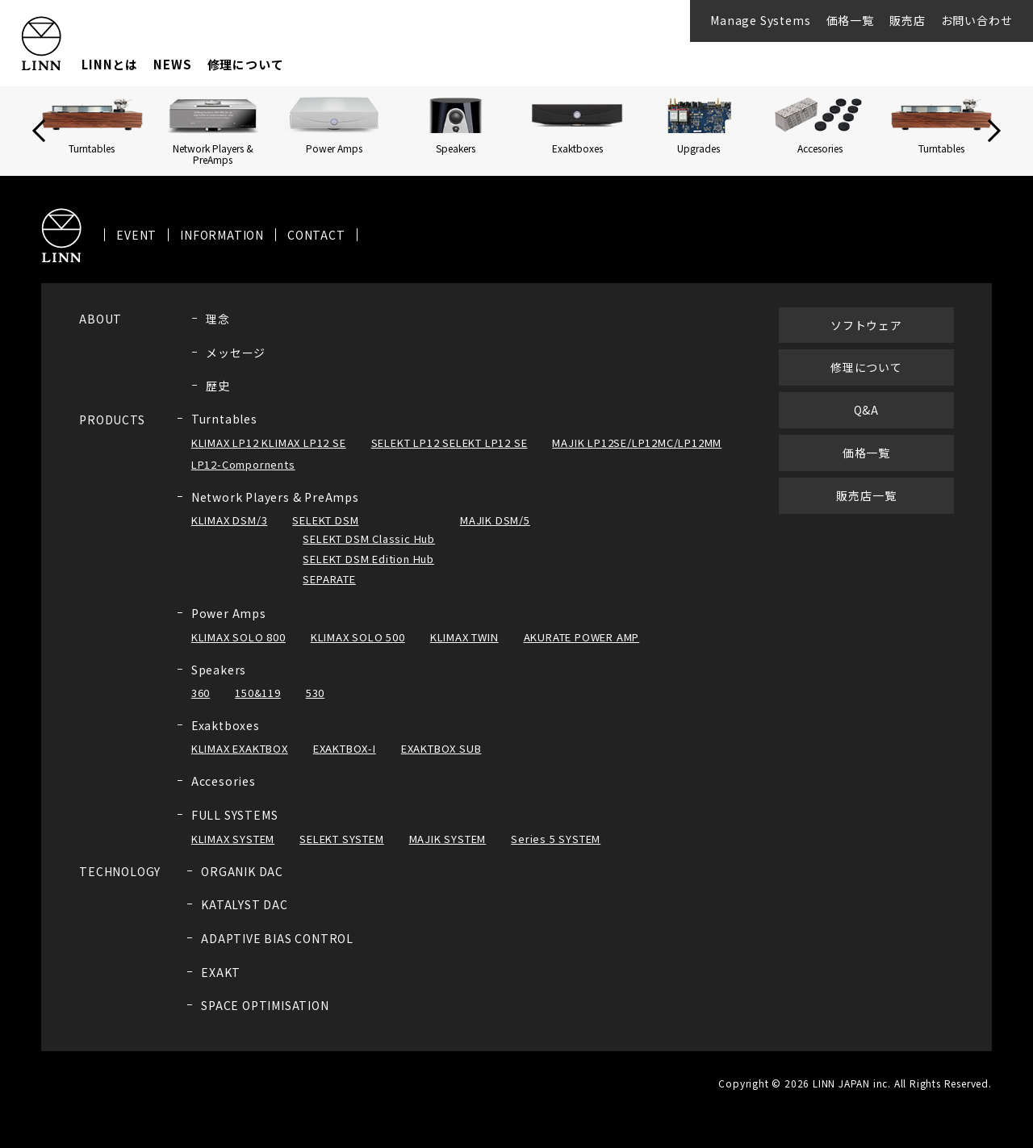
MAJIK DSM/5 (495, 520)
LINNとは (110, 64)
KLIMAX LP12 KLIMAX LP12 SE (268, 442)
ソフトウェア (866, 325)
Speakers (218, 670)
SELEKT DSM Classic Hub (369, 538)
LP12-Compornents (243, 464)
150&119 (258, 692)
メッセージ (236, 352)
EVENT (136, 235)
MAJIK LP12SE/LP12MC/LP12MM (636, 442)
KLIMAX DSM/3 (229, 520)
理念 (218, 319)
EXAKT (220, 972)
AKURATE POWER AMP (582, 637)
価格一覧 (850, 20)
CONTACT (316, 235)
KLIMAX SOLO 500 (358, 637)
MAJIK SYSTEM (448, 838)
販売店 (907, 20)
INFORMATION (222, 235)
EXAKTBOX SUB (441, 748)
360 (200, 692)
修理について (245, 64)
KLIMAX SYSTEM (232, 838)
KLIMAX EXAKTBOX (239, 748)
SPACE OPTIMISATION (264, 1005)
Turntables (224, 419)
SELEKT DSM (325, 520)
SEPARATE (329, 579)
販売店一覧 (866, 495)
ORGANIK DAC (242, 871)
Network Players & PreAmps (275, 497)
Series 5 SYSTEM (555, 838)
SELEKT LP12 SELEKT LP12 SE (449, 442)
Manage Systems (760, 20)
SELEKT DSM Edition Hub (368, 558)
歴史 (218, 386)
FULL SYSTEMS (234, 815)
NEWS (172, 64)
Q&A (866, 410)
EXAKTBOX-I (344, 748)
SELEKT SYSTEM (341, 838)
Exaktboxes (225, 725)
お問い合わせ (977, 20)
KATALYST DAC (244, 904)
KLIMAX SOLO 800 (238, 637)
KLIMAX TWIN (464, 637)
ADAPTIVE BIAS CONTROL (277, 938)
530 (315, 692)
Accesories (223, 781)
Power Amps (228, 613)
